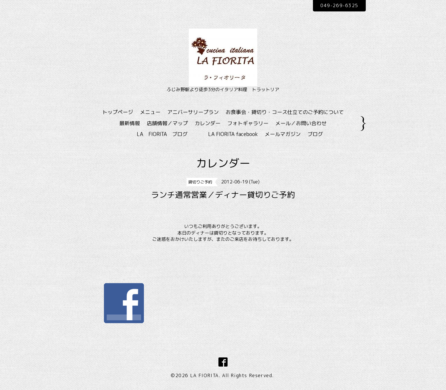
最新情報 (129, 123)
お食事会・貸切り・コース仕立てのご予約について (285, 112)
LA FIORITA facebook (233, 134)
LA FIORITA (204, 375)
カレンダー (207, 123)
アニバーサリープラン (193, 112)
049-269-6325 (339, 5)
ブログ (315, 134)
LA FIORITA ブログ (170, 134)
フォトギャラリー (247, 123)
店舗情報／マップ (167, 123)
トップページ (117, 112)
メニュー (150, 112)
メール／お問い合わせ (301, 123)
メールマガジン (283, 134)
